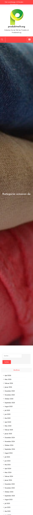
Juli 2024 (7, 457)
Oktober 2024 (9, 445)
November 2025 (10, 395)
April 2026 (8, 375)
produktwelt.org (16, 26)
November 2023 (10, 488)
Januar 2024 (8, 480)
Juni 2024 (7, 461)
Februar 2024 (9, 476)
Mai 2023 (7, 511)
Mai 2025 (7, 418)
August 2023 (8, 500)
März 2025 (8, 426)
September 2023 (10, 496)
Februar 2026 (9, 383)
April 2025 (8, 422)
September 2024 (10, 449)
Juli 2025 (7, 410)
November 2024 (10, 441)
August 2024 (8, 453)
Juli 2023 (7, 503)
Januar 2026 (8, 387)
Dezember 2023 (10, 484)
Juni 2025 (7, 414)
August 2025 (8, 406)
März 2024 (8, 472)
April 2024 (8, 469)
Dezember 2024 (10, 438)
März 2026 (8, 379)
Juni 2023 (7, 507)
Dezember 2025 (10, 391)
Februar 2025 (9, 430)
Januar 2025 (8, 434)
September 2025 (10, 403)
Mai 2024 (7, 465)
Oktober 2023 (9, 492)
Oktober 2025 (9, 399)
